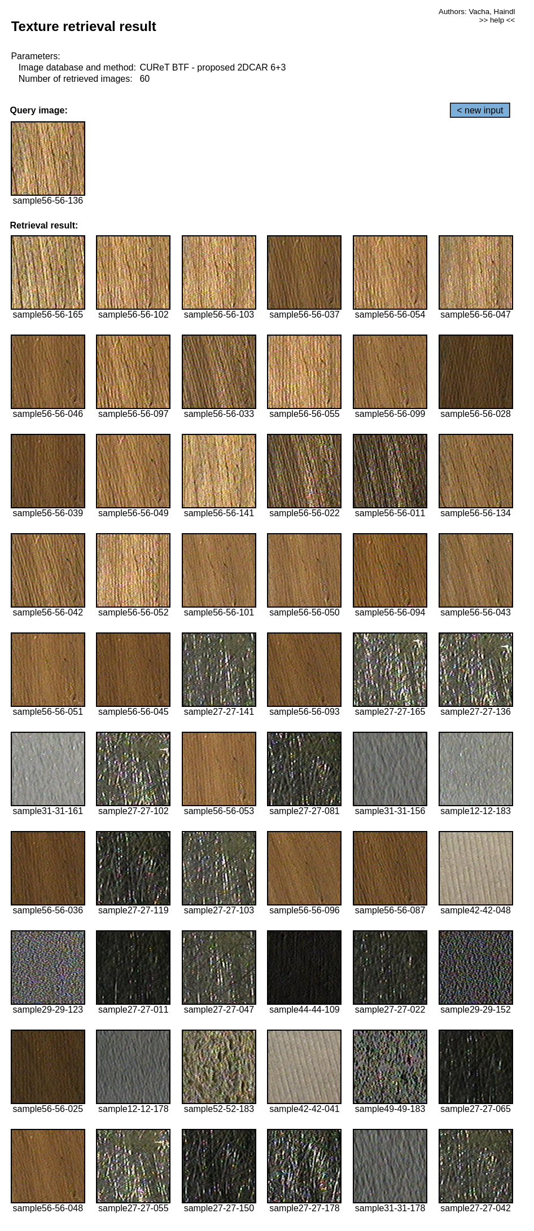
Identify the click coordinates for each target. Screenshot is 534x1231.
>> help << (497, 20)
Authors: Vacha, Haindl (477, 11)
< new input (480, 110)
